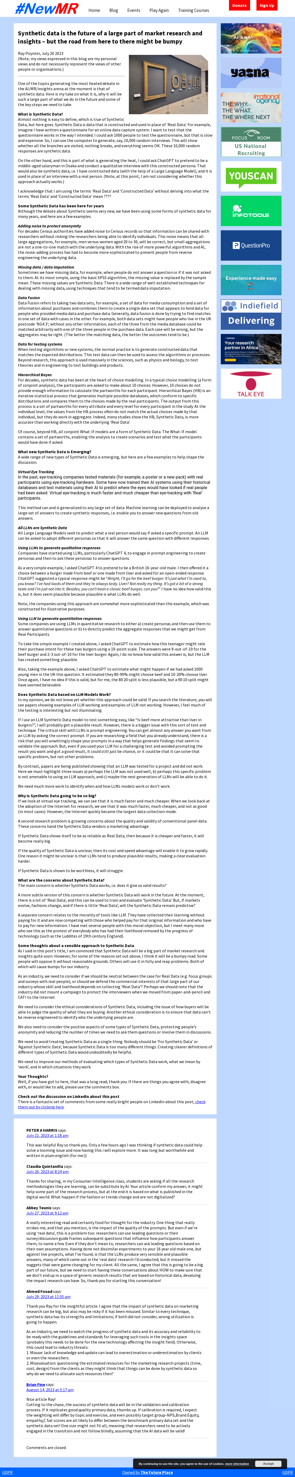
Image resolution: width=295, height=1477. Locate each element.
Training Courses (193, 10)
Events (133, 10)
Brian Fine (35, 1384)
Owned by (147, 1472)
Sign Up (267, 5)
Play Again (159, 10)
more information (237, 1463)
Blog (113, 10)
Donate (239, 5)
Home (94, 10)
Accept (268, 1464)
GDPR (7, 1472)
